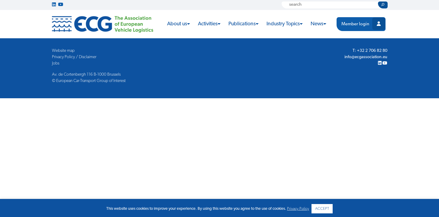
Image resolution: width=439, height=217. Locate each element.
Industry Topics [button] (283, 24)
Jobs (55, 63)
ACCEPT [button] (322, 209)
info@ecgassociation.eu (365, 57)
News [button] (317, 24)
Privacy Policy (298, 209)
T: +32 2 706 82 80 (370, 51)
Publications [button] (242, 24)
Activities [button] (208, 24)
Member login (355, 24)
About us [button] (177, 24)
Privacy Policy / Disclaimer (74, 57)
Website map (63, 51)
